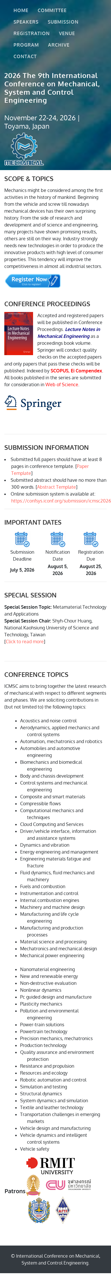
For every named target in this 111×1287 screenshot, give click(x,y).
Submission (64, 22)
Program (27, 45)
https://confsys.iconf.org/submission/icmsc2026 (61, 501)
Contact (26, 56)
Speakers (27, 22)
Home (22, 10)
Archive (60, 45)
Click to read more (25, 641)
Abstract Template (56, 487)
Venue (68, 33)
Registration (33, 33)
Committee (53, 10)
